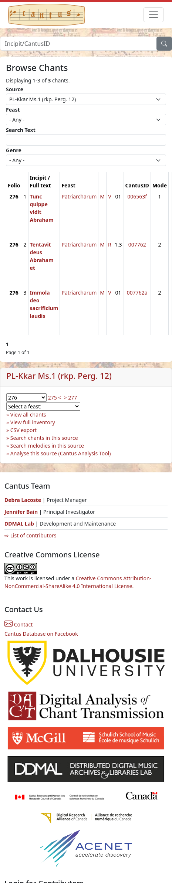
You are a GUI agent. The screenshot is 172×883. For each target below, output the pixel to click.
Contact (18, 624)
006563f (137, 196)
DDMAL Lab (19, 523)
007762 (137, 244)
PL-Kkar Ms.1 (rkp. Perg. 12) (59, 375)
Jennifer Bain (21, 511)
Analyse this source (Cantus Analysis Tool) (60, 453)
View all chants (28, 414)
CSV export (23, 430)
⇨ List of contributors (30, 535)
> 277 (70, 397)
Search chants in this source (44, 437)
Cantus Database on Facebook (41, 633)
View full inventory (32, 422)
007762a (137, 292)
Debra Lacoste (22, 499)
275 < (54, 397)
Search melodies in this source (47, 445)
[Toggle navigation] (153, 14)
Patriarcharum (79, 196)
